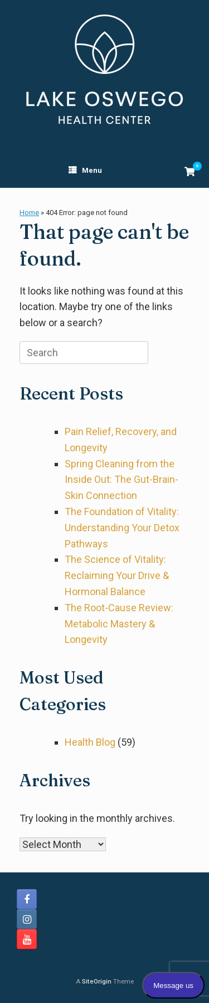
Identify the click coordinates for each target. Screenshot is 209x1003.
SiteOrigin (96, 981)
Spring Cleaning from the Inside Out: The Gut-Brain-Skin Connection (121, 480)
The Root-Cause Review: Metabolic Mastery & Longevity (119, 624)
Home (29, 212)
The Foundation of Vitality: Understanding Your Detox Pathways (122, 528)
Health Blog (90, 742)
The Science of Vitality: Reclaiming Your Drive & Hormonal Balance (117, 575)
